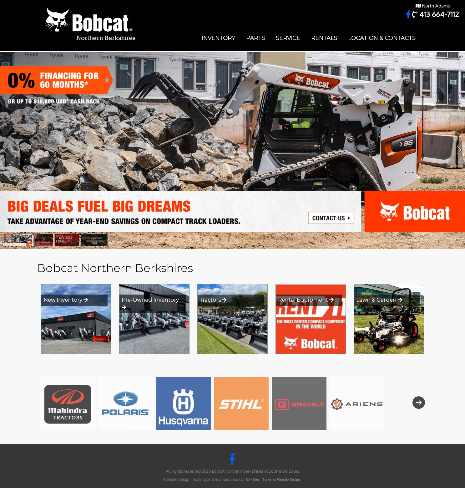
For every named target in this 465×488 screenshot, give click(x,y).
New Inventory (65, 300)
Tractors (213, 300)
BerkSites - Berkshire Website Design (273, 479)
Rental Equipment (306, 300)
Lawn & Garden (379, 300)
